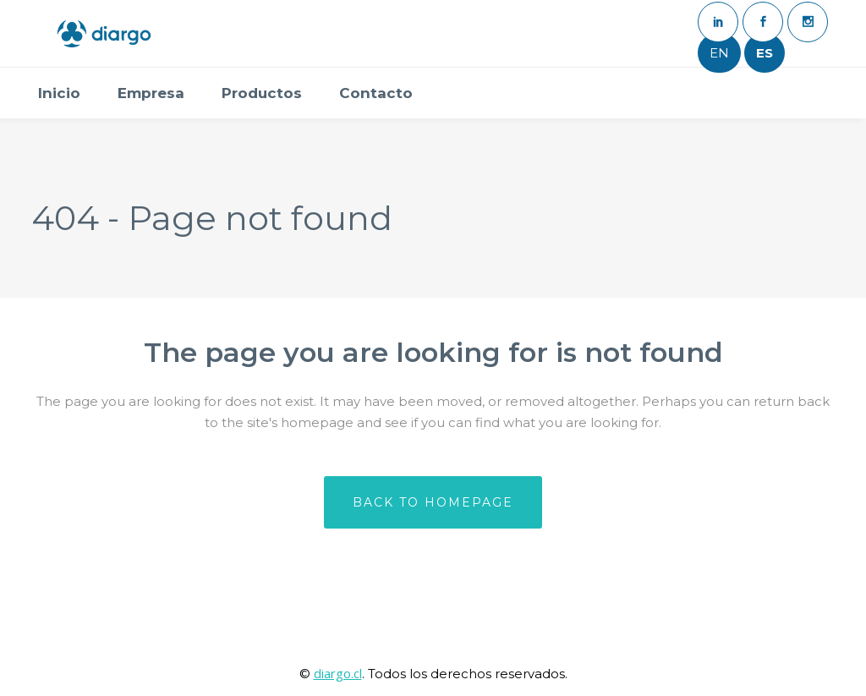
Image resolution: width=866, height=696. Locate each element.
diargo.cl (338, 673)
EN (719, 53)
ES (764, 53)
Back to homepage (433, 502)
